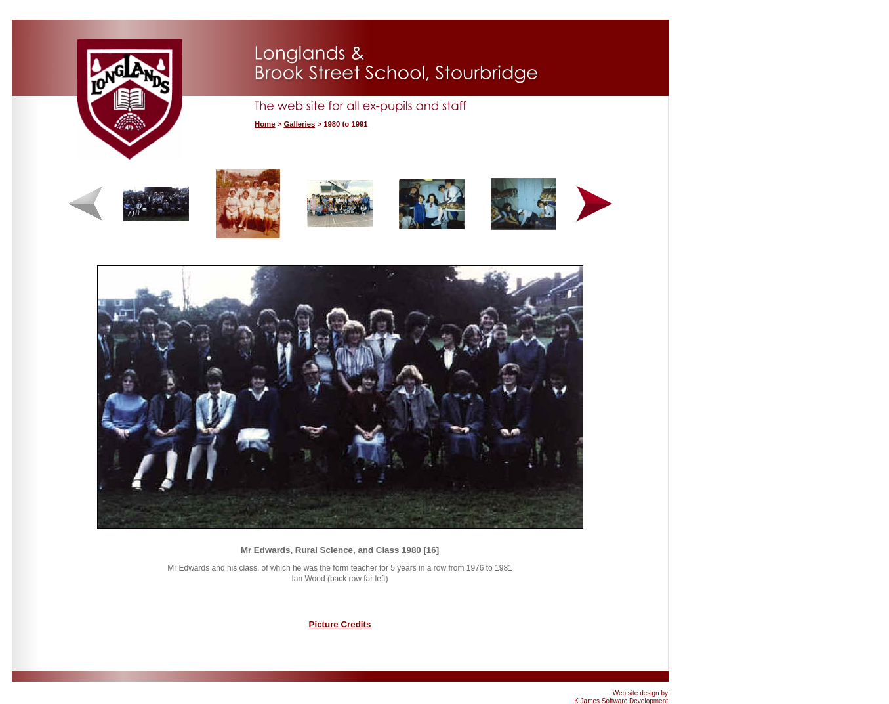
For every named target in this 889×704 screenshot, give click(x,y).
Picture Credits (340, 624)
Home (265, 124)
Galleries (299, 124)
